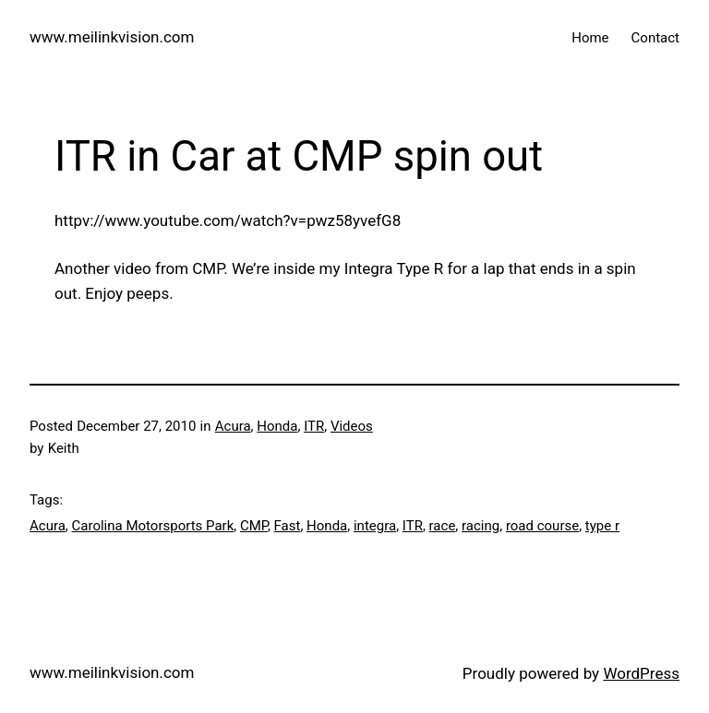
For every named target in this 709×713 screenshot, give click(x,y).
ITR (314, 426)
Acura (233, 426)
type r (602, 525)
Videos (351, 426)
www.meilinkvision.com (112, 37)
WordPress (641, 673)
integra (375, 525)
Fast (287, 525)
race (442, 525)
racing (480, 525)
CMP (254, 525)
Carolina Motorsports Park (153, 525)
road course (542, 525)
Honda (277, 426)
